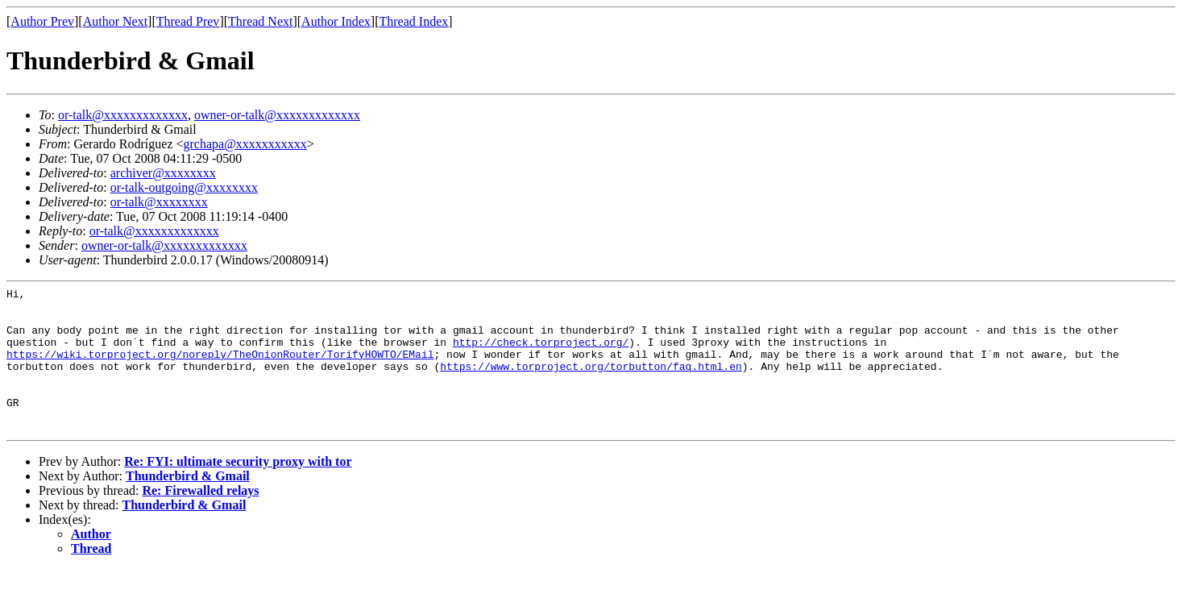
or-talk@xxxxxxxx (159, 202)
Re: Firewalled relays (200, 519)
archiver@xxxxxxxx (163, 173)
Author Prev (42, 21)
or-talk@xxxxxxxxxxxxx (123, 115)
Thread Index (414, 21)
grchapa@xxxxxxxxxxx (245, 144)
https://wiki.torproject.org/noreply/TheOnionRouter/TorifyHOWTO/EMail (219, 368)
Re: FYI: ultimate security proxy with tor (237, 490)
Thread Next (260, 21)
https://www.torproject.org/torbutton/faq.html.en (590, 383)
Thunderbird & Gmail (188, 505)
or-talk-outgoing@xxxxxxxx (184, 187)
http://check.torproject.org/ (484, 354)
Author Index (336, 21)
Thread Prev (188, 21)
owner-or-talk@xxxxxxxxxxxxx (277, 115)
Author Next (115, 21)
